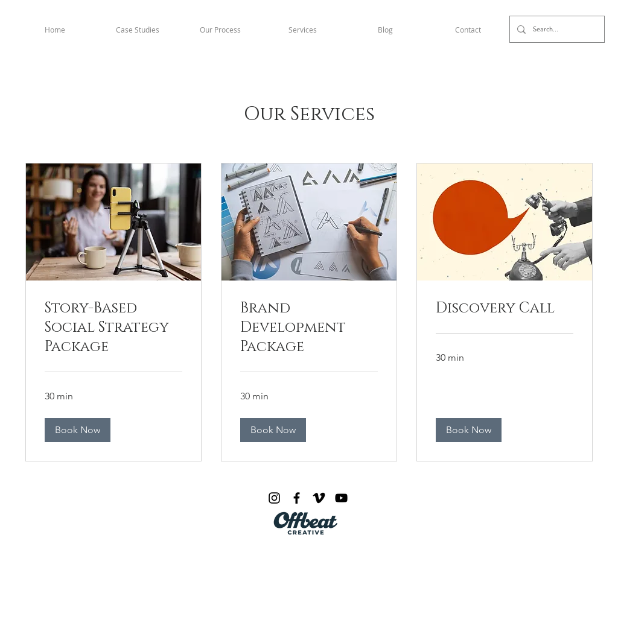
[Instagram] (274, 497)
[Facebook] (296, 497)
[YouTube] (341, 497)
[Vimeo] (319, 497)
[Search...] (556, 29)
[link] (113, 328)
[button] (77, 430)
